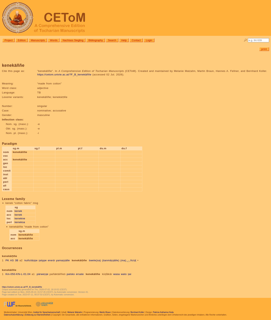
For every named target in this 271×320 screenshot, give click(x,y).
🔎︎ (245, 40)
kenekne (20, 218)
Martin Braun (105, 312)
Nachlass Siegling (73, 40)
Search (112, 40)
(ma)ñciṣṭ (128, 260)
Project (9, 40)
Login (149, 40)
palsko (71, 274)
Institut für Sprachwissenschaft (46, 312)
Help (124, 40)
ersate (80, 274)
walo (124, 274)
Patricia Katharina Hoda (163, 312)
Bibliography (95, 40)
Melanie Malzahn (74, 312)
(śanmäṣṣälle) (110, 260)
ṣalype (43, 260)
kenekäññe (93, 274)
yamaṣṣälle (63, 260)
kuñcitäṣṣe (31, 260)
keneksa (20, 222)
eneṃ (51, 260)
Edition (22, 40)
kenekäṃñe (79, 260)
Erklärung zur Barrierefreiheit (37, 315)
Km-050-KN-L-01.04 (18, 274)
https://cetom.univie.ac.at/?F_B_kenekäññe (64, 74)
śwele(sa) (95, 260)
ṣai (129, 274)
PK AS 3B (11, 260)
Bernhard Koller (137, 312)
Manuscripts (38, 40)
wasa (116, 274)
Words (53, 40)
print (264, 49)
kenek (18, 211)
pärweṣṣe (42, 274)
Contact (136, 40)
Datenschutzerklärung (13, 315)
